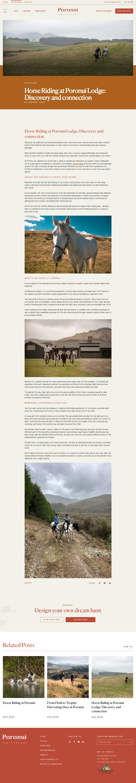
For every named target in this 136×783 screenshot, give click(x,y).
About (44, 755)
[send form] (130, 742)
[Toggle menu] (5, 10)
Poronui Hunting (16, 2)
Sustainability (49, 759)
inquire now (124, 11)
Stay (16, 11)
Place (43, 741)
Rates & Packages (104, 11)
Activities (28, 583)
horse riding (78, 164)
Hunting (26, 11)
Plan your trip (51, 620)
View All (128, 647)
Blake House (28, 2)
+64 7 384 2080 (128, 2)
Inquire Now (80, 620)
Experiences (40, 11)
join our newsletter (110, 736)
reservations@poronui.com (112, 2)
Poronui (5, 2)
